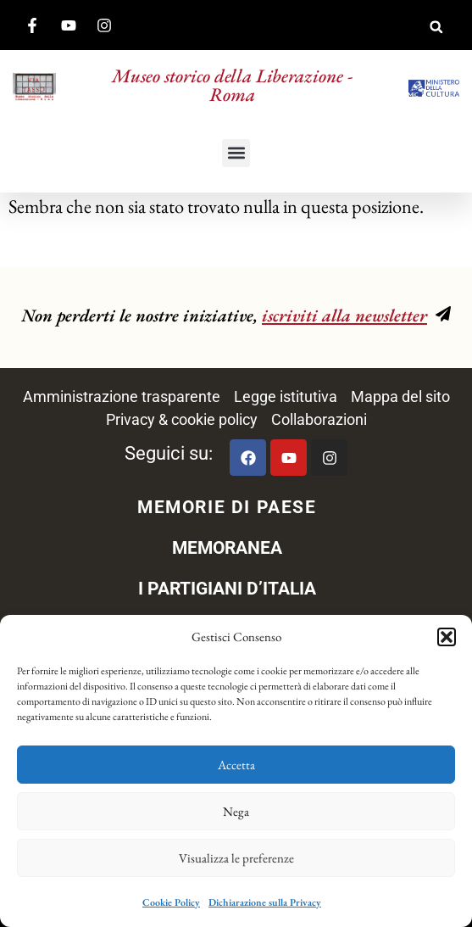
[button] (446, 636)
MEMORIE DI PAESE (227, 507)
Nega (236, 811)
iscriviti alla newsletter (344, 315)
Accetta (236, 765)
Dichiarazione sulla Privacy (264, 902)
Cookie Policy (171, 902)
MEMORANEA (227, 548)
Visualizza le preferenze (236, 858)
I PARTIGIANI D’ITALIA (227, 588)
